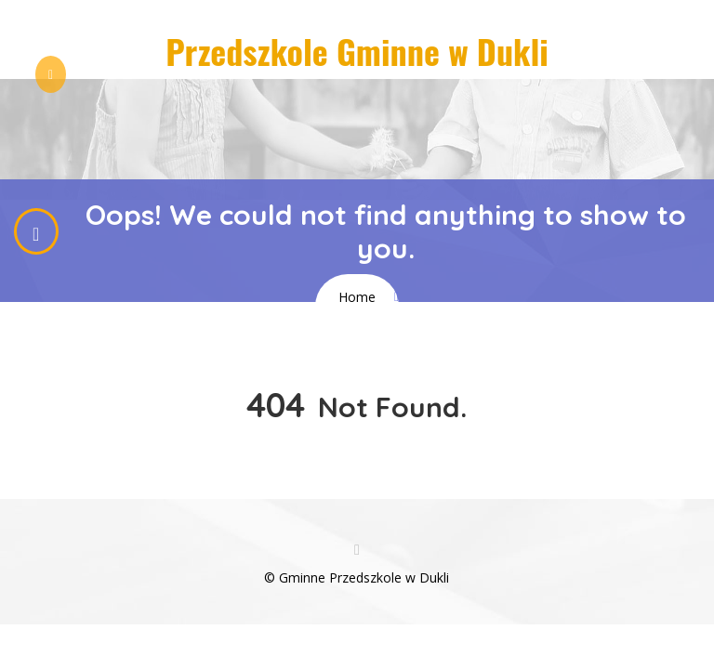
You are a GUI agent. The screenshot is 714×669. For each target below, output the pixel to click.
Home (357, 297)
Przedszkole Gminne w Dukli (357, 50)
